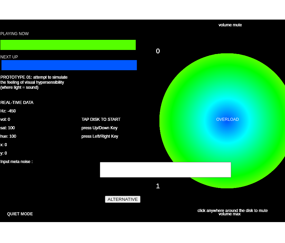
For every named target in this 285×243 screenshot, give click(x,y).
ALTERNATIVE (123, 199)
